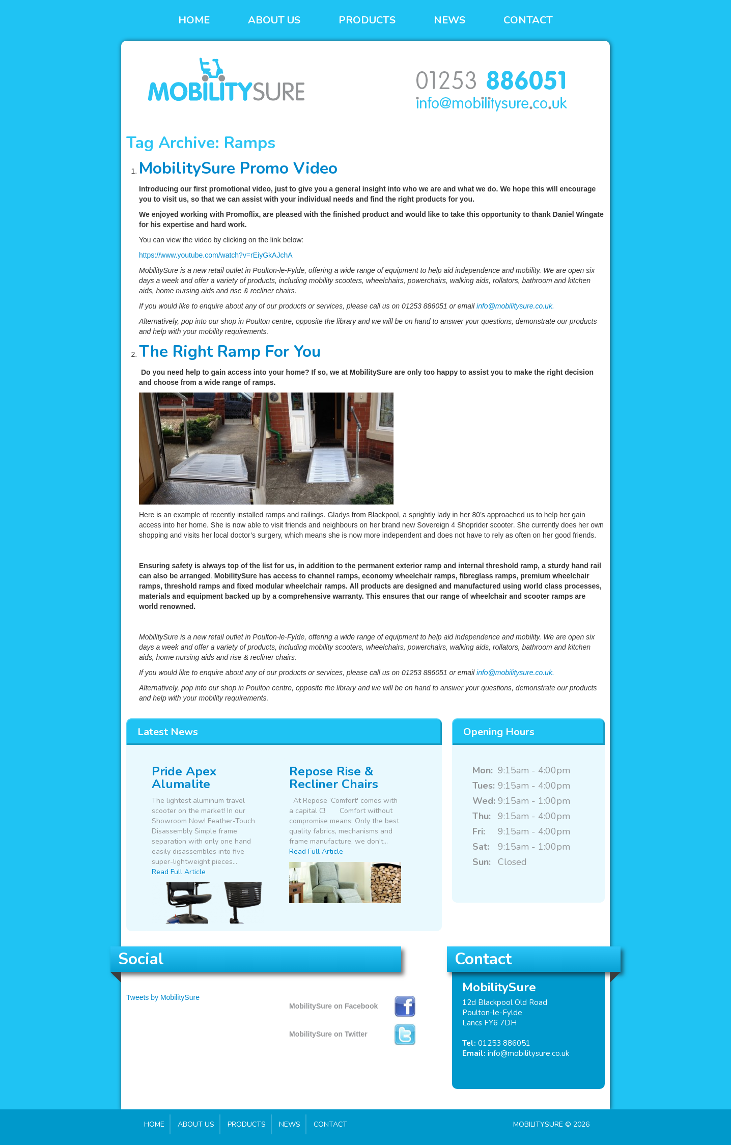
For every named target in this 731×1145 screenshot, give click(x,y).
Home (194, 20)
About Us (274, 20)
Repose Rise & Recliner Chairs (333, 778)
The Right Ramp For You (230, 351)
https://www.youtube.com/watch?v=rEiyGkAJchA (216, 255)
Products (367, 20)
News (449, 20)
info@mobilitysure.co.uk (528, 1053)
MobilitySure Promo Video (238, 168)
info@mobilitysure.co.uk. (515, 306)
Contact (528, 20)
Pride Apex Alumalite (184, 778)
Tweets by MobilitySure (163, 997)
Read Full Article (179, 872)
